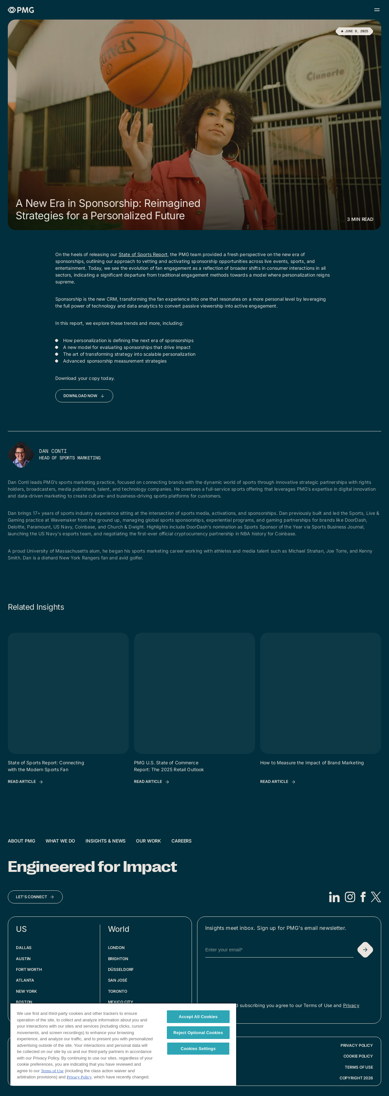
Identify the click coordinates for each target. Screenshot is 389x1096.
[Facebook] (363, 897)
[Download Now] (84, 395)
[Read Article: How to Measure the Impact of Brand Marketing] (278, 782)
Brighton (118, 958)
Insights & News (106, 841)
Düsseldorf (121, 969)
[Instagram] (350, 897)
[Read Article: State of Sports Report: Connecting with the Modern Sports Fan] (26, 782)
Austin (23, 958)
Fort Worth (29, 969)
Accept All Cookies (198, 1016)
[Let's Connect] (35, 896)
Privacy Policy (357, 1045)
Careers (181, 841)
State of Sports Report (143, 254)
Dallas (24, 947)
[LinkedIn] (334, 897)
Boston (24, 1002)
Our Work (148, 841)
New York (26, 991)
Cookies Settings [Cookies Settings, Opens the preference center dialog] (198, 1048)
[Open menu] (377, 10)
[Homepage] (21, 10)
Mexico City (121, 1002)
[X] (376, 897)
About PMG (21, 841)
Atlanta (25, 980)
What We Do (60, 841)
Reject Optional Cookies (198, 1032)
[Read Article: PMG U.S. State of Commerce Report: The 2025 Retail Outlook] (152, 782)
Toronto (117, 991)
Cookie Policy (358, 1056)
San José (117, 980)
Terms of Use (359, 1067)
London (116, 947)
